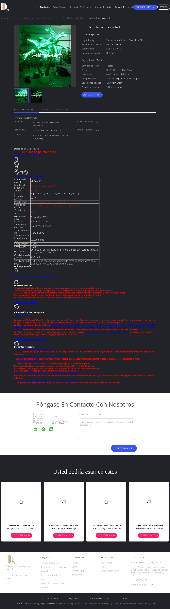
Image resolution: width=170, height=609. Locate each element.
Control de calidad (103, 7)
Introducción (77, 574)
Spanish (164, 7)
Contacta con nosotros (125, 7)
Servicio (75, 566)
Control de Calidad (50, 598)
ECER (153, 603)
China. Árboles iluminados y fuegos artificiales (35, 603)
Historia (75, 562)
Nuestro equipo (79, 570)
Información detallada (25, 109)
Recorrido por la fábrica (81, 7)
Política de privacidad (99, 598)
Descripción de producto (55, 109)
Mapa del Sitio (74, 598)
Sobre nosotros (60, 7)
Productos (45, 7)
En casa (33, 7)
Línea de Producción (110, 570)
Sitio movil (123, 598)
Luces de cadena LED (50, 563)
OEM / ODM (106, 562)
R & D (103, 566)
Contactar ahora (92, 95)
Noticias (142, 7)
